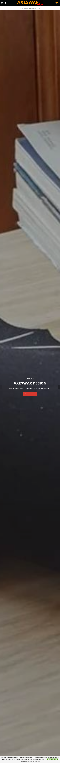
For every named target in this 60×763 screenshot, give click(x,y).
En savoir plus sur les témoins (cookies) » (30, 761)
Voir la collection (30, 393)
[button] (1, 387)
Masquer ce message (52, 759)
